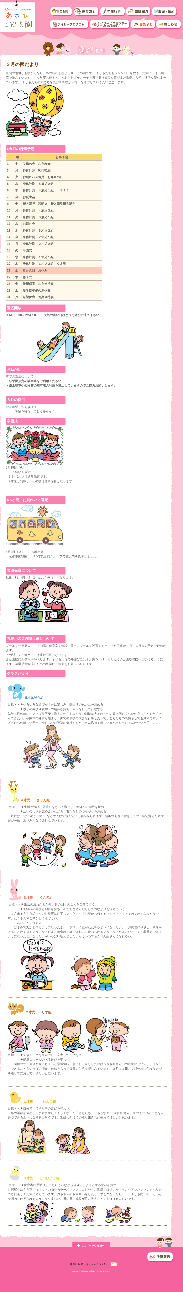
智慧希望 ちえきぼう (21, 407)
